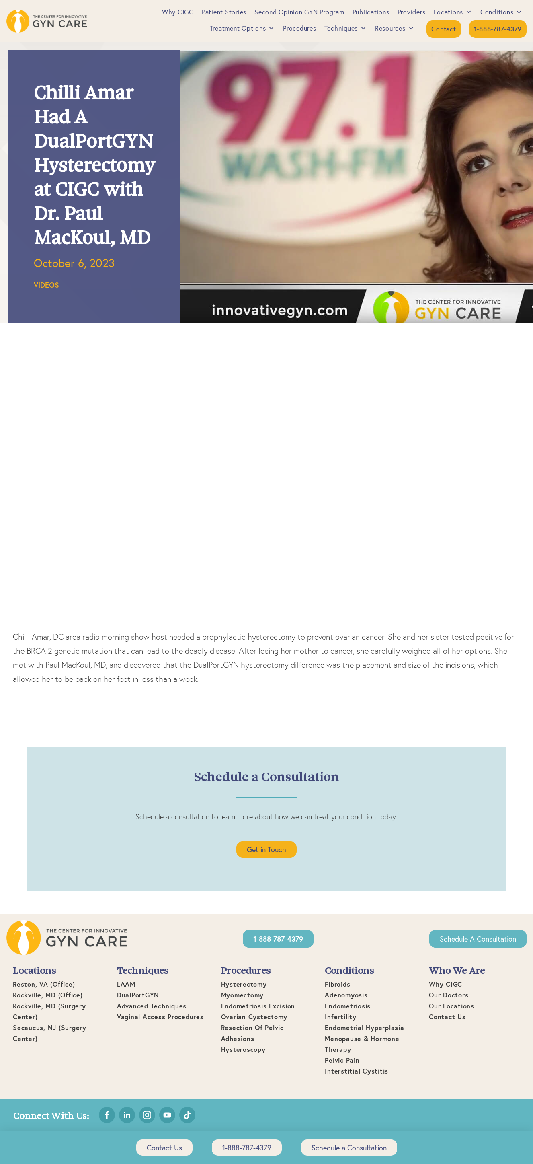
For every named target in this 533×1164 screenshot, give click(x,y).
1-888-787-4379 (246, 1147)
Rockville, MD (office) (48, 995)
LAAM (126, 984)
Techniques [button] (345, 28)
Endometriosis (348, 1006)
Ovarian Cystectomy (254, 1016)
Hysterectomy (244, 984)
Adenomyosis (346, 995)
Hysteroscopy (243, 1049)
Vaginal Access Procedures (160, 1016)
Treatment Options (242, 28)
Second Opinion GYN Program (299, 12)
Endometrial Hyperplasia (364, 1027)
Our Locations (451, 1006)
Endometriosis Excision (258, 1006)
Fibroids (337, 984)
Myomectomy (242, 995)
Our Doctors (448, 995)
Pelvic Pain (342, 1060)
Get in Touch (266, 849)
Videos (46, 285)
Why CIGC (178, 12)
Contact (443, 29)
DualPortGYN (138, 995)
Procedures (299, 28)
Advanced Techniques (152, 1006)
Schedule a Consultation (478, 939)
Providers (412, 12)
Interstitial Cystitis (356, 1071)
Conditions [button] (501, 12)
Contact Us (447, 1016)
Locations (452, 12)
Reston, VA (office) (44, 984)
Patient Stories (224, 12)
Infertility (340, 1016)
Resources (395, 28)
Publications (371, 12)
